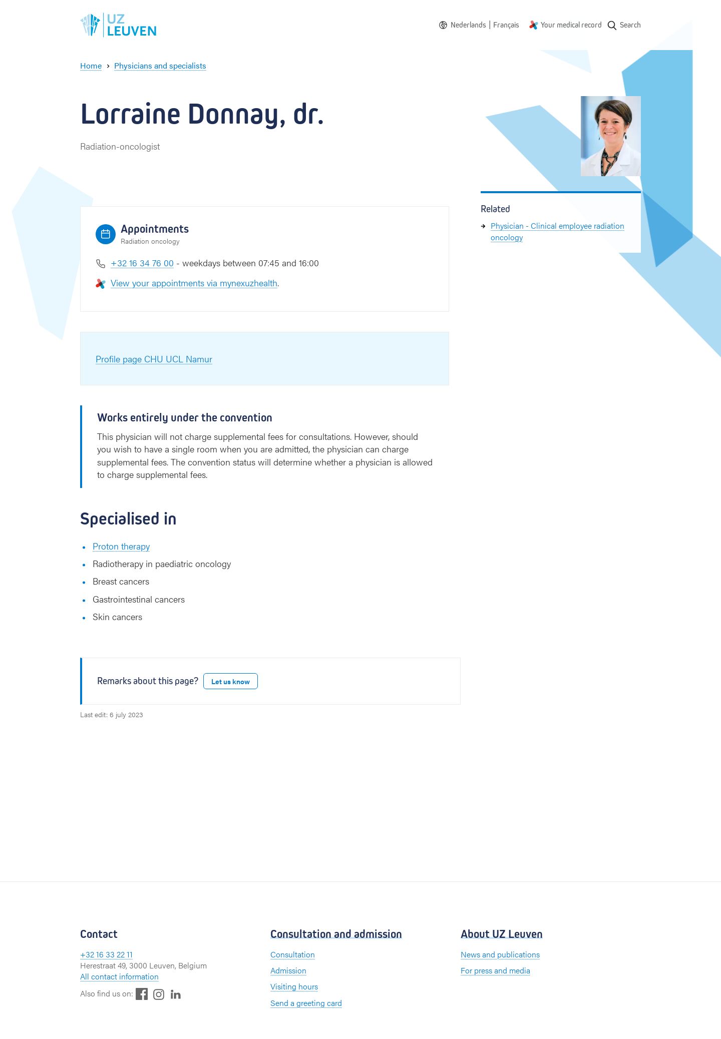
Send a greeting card (306, 1002)
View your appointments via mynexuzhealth (194, 282)
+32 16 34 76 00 (142, 262)
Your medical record (571, 25)
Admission (288, 970)
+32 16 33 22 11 (106, 954)
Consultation (292, 954)
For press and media (495, 970)
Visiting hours (294, 986)
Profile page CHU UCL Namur (154, 358)
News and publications (500, 954)
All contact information (119, 976)
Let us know (230, 681)
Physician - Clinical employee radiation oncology (557, 231)
